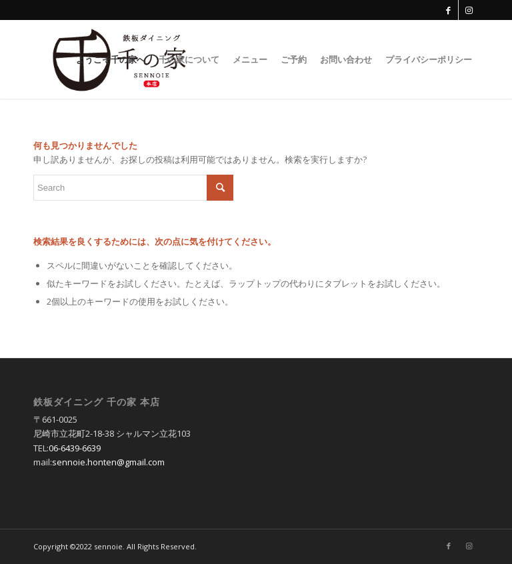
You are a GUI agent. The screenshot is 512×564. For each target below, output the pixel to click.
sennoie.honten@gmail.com (108, 462)
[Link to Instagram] (469, 10)
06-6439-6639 (75, 448)
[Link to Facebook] (448, 10)
